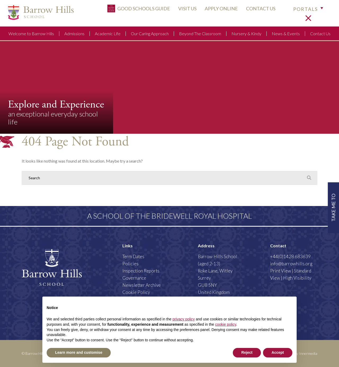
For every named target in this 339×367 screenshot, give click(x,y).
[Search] (164, 178)
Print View (280, 271)
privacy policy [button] (183, 319)
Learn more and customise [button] (78, 352)
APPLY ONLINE (217, 10)
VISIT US (184, 10)
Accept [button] (277, 352)
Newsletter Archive (141, 285)
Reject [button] (246, 352)
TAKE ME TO (333, 207)
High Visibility (297, 278)
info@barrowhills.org (291, 263)
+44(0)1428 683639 (290, 256)
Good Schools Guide (135, 10)
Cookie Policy (136, 292)
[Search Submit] (309, 177)
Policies (130, 263)
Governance (134, 278)
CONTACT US (257, 10)
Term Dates (133, 256)
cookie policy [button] (225, 324)
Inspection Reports (140, 271)
